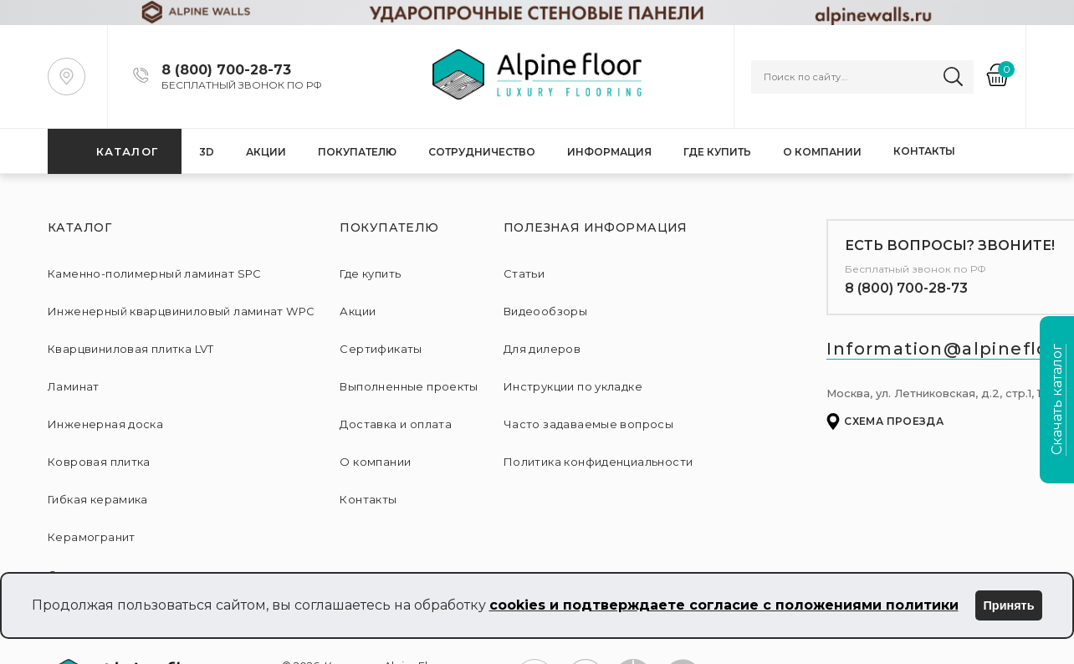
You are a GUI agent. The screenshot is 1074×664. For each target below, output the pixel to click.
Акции (266, 152)
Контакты (924, 151)
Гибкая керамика (98, 499)
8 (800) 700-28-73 (906, 288)
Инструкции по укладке (573, 386)
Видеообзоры (545, 311)
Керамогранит (92, 537)
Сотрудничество (481, 152)
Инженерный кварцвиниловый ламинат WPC (181, 311)
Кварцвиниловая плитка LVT (131, 348)
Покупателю (357, 152)
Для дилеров (542, 348)
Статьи (524, 273)
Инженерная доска (105, 424)
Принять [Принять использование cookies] (1009, 605)
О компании (822, 152)
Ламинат (74, 386)
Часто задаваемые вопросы (588, 424)
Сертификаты (381, 348)
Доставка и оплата (396, 424)
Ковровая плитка (99, 461)
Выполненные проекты (409, 386)
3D (206, 152)
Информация (609, 152)
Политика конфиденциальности (598, 461)
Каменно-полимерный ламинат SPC (155, 273)
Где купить (717, 152)
